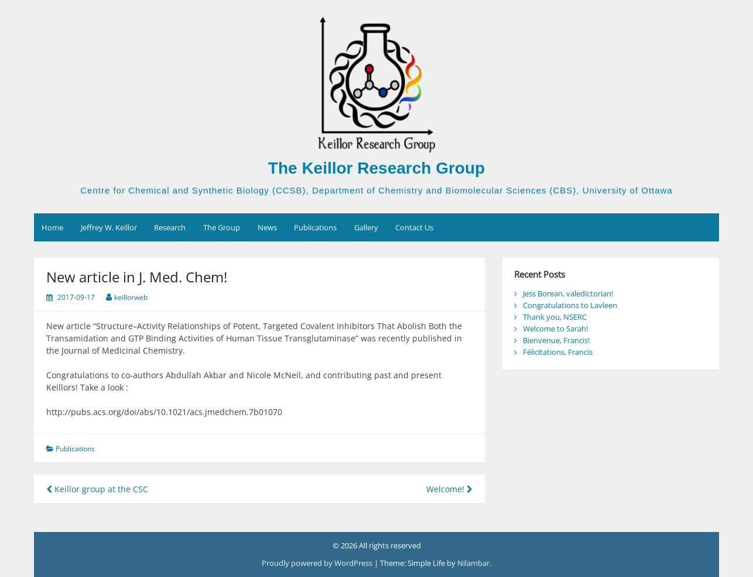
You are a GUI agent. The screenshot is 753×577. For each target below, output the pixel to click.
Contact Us (414, 227)
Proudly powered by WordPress (318, 563)
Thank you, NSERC (555, 317)
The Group (221, 227)
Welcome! (449, 489)
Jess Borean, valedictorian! (568, 293)
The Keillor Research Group (376, 168)
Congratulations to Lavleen (570, 305)
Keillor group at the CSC (97, 489)
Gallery (366, 227)
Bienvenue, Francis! (556, 340)
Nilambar (473, 563)
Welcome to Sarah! (555, 328)
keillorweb (131, 297)
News (267, 227)
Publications (315, 227)
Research (170, 227)
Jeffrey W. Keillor (109, 227)
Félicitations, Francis (558, 352)
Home (52, 227)
